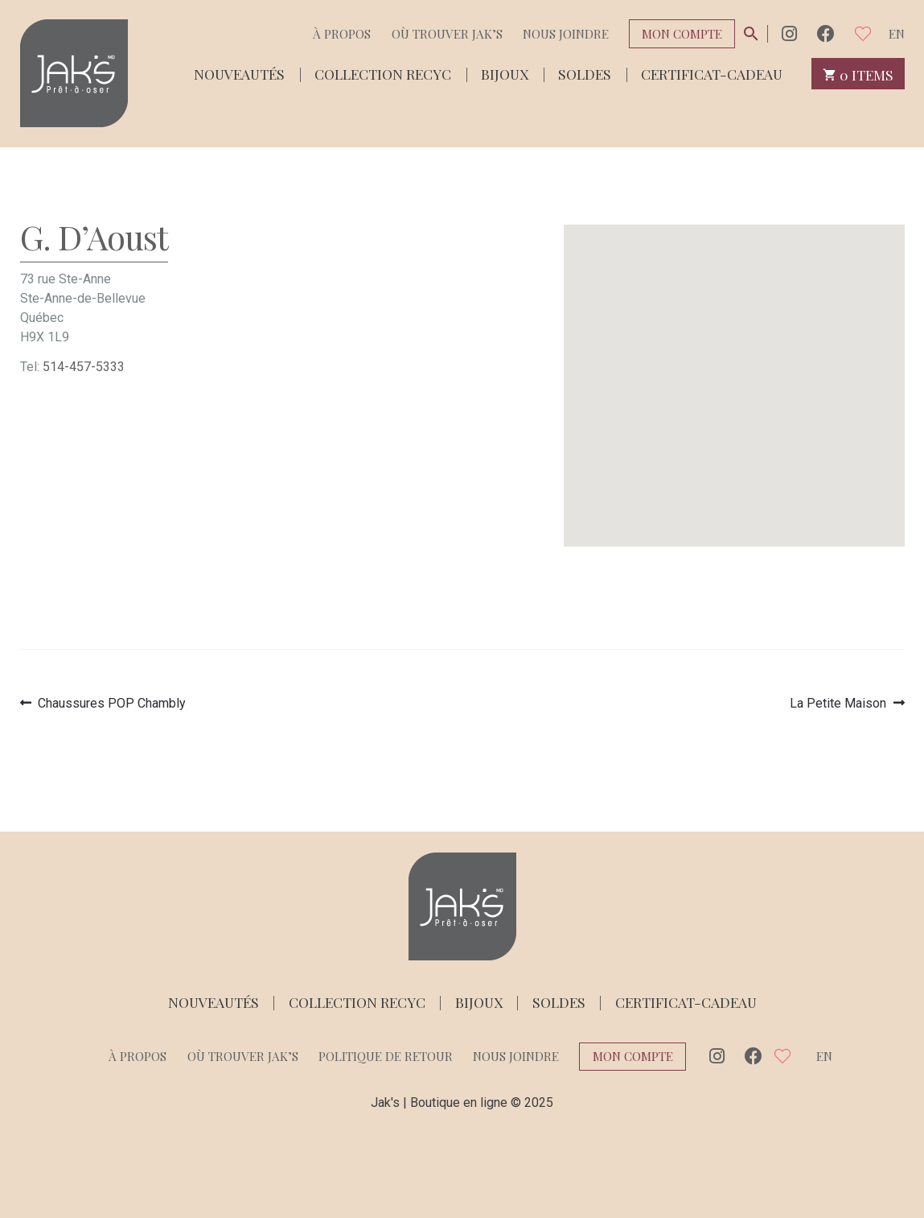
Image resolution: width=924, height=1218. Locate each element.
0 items (858, 73)
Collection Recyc (382, 73)
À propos (342, 34)
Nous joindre (566, 34)
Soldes (584, 73)
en (897, 34)
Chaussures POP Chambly (111, 703)
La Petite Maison (838, 703)
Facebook (826, 33)
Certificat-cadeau (711, 73)
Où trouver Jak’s (447, 34)
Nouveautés (239, 73)
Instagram (789, 33)
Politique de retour (385, 1056)
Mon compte (682, 34)
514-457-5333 (84, 366)
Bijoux (504, 73)
